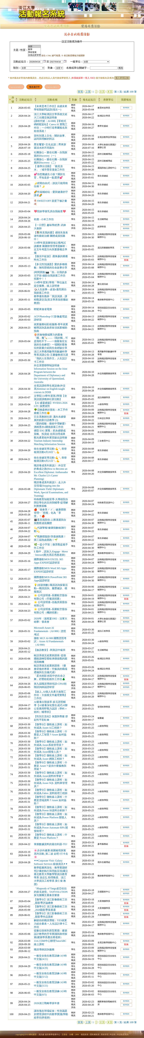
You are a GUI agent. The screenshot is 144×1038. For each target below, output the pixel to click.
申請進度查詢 (122, 1034)
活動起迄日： (21, 61)
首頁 (80, 91)
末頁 (109, 91)
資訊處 (41, 1034)
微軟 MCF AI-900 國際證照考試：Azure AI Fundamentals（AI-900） (50, 641)
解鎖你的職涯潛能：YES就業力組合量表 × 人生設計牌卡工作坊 (50, 923)
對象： (51, 67)
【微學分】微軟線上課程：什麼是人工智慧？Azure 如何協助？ (50, 734)
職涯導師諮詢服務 (44, 949)
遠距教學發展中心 (52, 1034)
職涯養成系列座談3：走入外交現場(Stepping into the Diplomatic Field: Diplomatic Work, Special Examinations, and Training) (51, 489)
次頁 (102, 91)
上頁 (88, 91)
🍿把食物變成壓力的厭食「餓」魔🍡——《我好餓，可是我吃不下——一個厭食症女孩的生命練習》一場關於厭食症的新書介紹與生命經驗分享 (51, 341)
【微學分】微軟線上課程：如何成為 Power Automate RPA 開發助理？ (51, 827)
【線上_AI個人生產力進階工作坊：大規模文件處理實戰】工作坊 (50, 695)
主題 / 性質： (20, 50)
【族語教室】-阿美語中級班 (49, 650)
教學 (34, 49)
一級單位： (76, 61)
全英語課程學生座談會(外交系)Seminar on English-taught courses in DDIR (49, 389)
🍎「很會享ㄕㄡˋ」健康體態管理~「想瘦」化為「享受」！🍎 (50, 513)
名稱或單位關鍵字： (77, 67)
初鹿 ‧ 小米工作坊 (44, 219)
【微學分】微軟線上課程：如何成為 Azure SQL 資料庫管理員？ (50, 783)
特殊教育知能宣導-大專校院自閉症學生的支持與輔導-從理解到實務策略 (51, 502)
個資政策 (84, 1034)
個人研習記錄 (122, 78)
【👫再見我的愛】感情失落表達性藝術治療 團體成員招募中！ (51, 236)
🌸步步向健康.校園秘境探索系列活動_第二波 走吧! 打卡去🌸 (51, 853)
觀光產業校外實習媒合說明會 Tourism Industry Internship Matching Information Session (50, 441)
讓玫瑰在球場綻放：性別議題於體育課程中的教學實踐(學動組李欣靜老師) (51, 1014)
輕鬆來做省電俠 (43, 309)
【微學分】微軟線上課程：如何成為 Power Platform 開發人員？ (50, 817)
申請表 (113, 1034)
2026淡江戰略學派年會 (47, 1003)
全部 (34, 46)
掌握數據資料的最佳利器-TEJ (50, 844)
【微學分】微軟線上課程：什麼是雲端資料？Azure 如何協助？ (50, 800)
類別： (17, 67)
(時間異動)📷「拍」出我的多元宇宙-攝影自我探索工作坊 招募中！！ (50, 275)
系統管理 (104, 1034)
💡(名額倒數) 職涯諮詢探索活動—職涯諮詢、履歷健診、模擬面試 (51, 588)
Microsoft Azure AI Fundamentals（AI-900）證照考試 (50, 631)
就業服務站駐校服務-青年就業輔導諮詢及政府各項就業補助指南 (51, 327)
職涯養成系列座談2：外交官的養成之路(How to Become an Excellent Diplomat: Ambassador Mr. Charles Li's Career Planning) (51, 472)
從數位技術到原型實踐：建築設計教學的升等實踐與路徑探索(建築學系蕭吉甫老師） (50, 934)
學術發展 (34, 52)
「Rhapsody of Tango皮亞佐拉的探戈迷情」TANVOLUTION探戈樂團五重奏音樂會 (51, 892)
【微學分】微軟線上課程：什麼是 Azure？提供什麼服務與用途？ (50, 765)
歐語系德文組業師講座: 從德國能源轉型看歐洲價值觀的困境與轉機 (50, 658)
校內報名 (126, 108)
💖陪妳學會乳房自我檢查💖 (50, 211)
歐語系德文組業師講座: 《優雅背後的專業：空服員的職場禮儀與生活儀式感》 (50, 669)
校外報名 (126, 228)
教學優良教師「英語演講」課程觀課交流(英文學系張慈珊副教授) (51, 299)
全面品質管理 (34, 55)
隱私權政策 (95, 1034)
